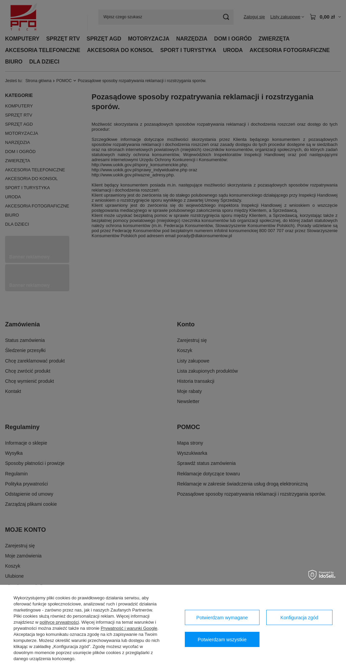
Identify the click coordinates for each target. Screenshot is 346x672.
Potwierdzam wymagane (222, 617)
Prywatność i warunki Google (129, 628)
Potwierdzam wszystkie (222, 639)
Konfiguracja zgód (299, 617)
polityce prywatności (59, 622)
